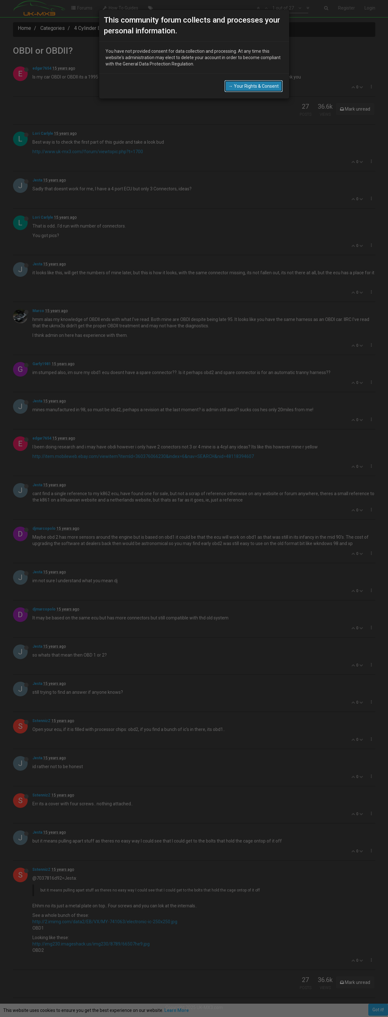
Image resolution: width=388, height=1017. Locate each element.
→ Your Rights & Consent (253, 86)
